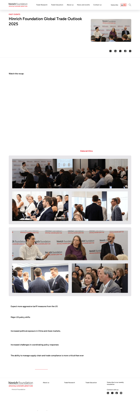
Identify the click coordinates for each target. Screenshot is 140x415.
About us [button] (70, 5)
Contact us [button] (97, 5)
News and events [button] (83, 5)
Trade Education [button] (57, 5)
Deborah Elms (86, 151)
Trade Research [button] (41, 5)
